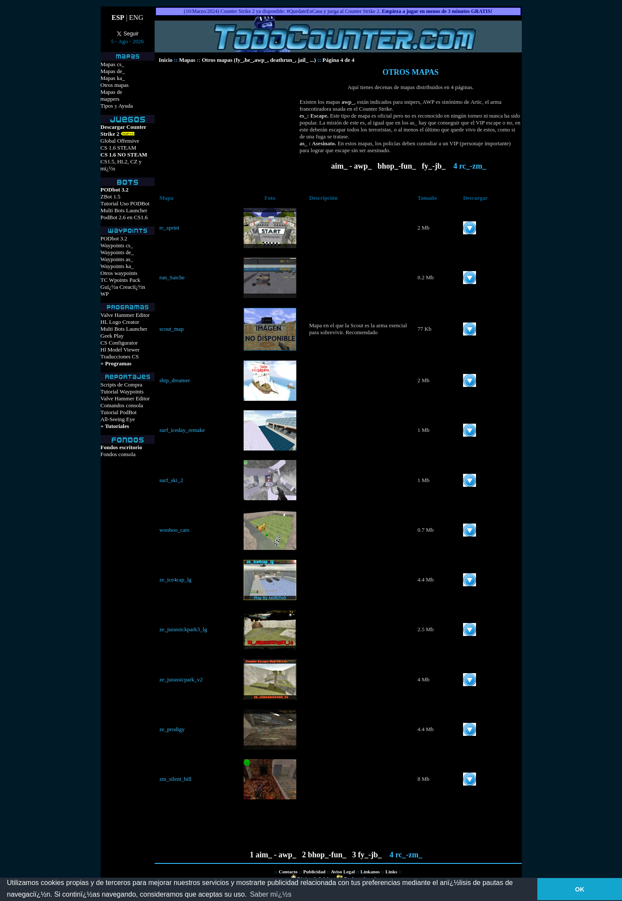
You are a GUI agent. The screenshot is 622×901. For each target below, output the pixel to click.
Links (391, 871)
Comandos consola (122, 405)
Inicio (166, 60)
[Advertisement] (227, 128)
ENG (136, 17)
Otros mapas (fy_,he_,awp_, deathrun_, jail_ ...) (259, 60)
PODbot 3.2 (114, 238)
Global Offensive (120, 140)
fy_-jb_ (434, 166)
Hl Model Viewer (120, 349)
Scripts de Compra (122, 384)
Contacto (288, 871)
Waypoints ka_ (117, 266)
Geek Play (112, 335)
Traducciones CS (120, 356)
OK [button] (579, 889)
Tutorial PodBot (119, 412)
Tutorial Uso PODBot (125, 203)
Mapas (187, 60)
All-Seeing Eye (118, 419)
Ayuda (125, 105)
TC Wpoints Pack (120, 280)
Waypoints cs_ (117, 245)
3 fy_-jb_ (368, 854)
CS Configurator (119, 342)
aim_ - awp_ (351, 166)
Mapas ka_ (113, 78)
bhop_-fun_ (397, 166)
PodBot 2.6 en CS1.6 (124, 217)
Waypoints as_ (117, 259)
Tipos (107, 105)
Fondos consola (118, 454)
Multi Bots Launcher (124, 210)
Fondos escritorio (121, 447)
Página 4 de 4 (338, 60)
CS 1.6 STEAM (118, 147)
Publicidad (314, 871)
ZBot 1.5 (111, 196)
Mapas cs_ (112, 64)
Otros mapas (115, 85)
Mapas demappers (111, 95)
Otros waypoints (119, 273)
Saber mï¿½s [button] (271, 894)
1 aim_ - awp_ (273, 854)
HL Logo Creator (120, 322)
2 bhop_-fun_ (324, 854)
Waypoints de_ (117, 252)
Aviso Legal (343, 871)
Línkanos (370, 871)
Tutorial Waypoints (122, 391)
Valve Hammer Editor (125, 315)
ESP (117, 17)
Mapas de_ (113, 71)
